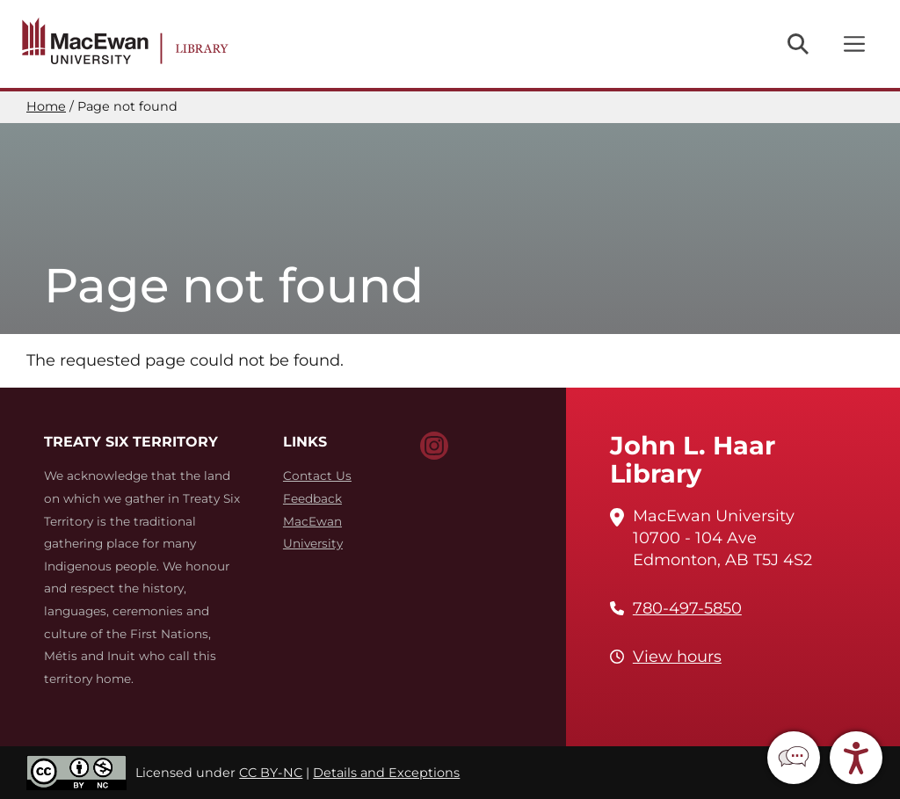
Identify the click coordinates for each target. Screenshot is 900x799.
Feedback (312, 498)
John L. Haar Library (692, 459)
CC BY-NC (270, 773)
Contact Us (317, 476)
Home (46, 106)
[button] (793, 757)
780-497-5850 (687, 608)
